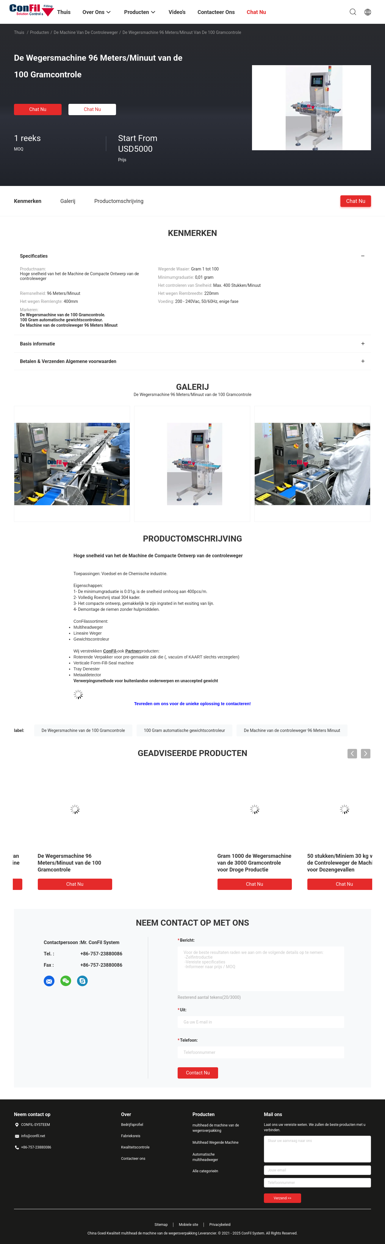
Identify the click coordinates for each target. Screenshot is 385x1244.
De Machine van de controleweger (86, 32)
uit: (183, 1009)
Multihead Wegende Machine (215, 1142)
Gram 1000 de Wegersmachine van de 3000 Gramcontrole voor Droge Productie (58, 863)
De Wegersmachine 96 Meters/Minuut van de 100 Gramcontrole (232, 863)
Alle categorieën (205, 1171)
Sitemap (161, 1225)
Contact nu (198, 1073)
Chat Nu (37, 109)
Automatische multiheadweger (205, 1157)
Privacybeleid (220, 1225)
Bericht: (187, 940)
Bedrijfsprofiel (132, 1125)
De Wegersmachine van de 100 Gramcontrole (83, 730)
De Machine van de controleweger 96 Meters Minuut (292, 730)
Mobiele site (188, 1225)
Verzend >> (282, 1198)
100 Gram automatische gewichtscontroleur (184, 730)
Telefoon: (189, 1040)
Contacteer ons (133, 1159)
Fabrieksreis (130, 1136)
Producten (39, 32)
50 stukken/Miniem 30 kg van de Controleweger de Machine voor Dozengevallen (146, 863)
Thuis (19, 32)
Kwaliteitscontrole (135, 1147)
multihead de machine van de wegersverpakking (215, 1128)
